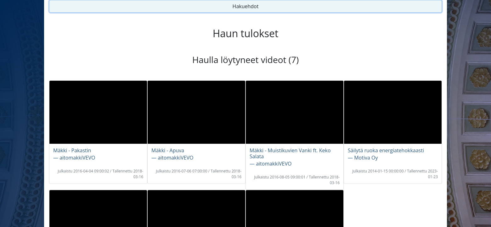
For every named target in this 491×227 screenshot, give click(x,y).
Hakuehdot (246, 6)
